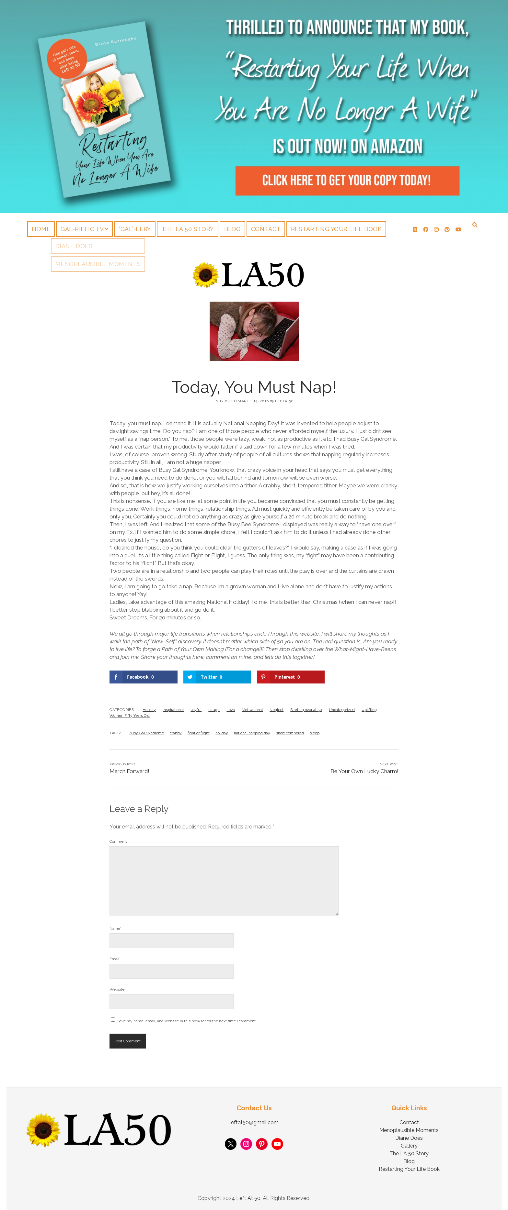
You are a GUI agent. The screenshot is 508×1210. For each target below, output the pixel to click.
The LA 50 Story (187, 229)
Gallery (409, 1146)
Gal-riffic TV (82, 229)
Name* (115, 928)
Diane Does (409, 1138)
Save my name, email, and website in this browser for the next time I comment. (187, 1021)
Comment (118, 841)
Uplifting (369, 709)
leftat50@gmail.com (254, 1122)
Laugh (214, 709)
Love (230, 709)
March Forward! (129, 771)
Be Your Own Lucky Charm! (364, 771)
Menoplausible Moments (409, 1130)
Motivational (252, 709)
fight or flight (199, 733)
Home (41, 229)
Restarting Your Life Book (336, 229)
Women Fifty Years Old (130, 715)
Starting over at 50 (306, 709)
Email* (115, 959)
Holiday (149, 709)
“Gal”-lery (135, 229)
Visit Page (254, 106)
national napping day (252, 733)
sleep (314, 733)
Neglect (276, 709)
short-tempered (290, 733)
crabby (176, 733)
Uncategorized (342, 709)
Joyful (196, 709)
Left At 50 (248, 1198)
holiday (221, 733)
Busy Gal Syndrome (146, 733)
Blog (232, 229)
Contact (266, 229)
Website (117, 989)
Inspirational (173, 709)
